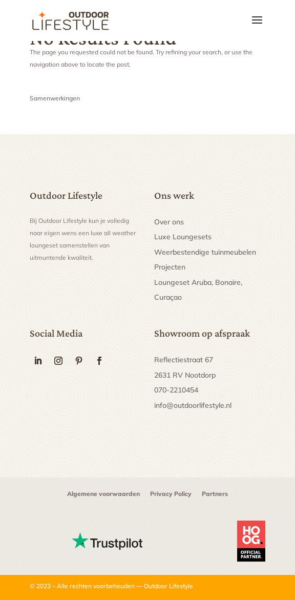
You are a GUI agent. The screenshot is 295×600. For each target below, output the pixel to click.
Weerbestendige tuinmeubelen (205, 252)
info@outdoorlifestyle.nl (192, 405)
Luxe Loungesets (183, 236)
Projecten (169, 267)
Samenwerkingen (55, 98)
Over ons (169, 221)
